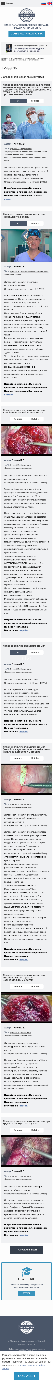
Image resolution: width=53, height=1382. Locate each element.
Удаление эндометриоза (14, 154)
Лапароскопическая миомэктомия (34, 271)
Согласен (26, 1376)
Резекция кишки (40, 151)
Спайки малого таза (13, 274)
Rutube (35, 419)
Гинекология (30, 58)
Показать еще (27, 1250)
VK (18, 101)
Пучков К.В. (15, 149)
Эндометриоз (26, 149)
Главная (4, 58)
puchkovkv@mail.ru (26, 1344)
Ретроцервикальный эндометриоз (19, 151)
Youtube (35, 101)
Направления (16, 58)
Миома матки (25, 465)
